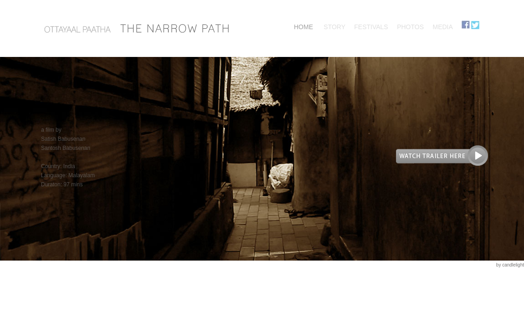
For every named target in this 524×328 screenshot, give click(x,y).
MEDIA (442, 27)
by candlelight (510, 264)
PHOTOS (410, 27)
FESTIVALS (371, 27)
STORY (334, 27)
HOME (303, 27)
